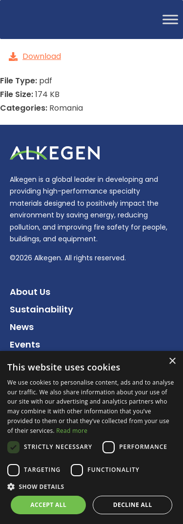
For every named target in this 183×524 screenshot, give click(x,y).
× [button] (172, 361)
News (22, 327)
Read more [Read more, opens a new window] (71, 431)
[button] (91, 487)
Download (35, 56)
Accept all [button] (48, 505)
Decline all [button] (132, 505)
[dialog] (91, 437)
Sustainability (41, 309)
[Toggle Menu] (170, 19)
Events (25, 344)
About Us (30, 292)
